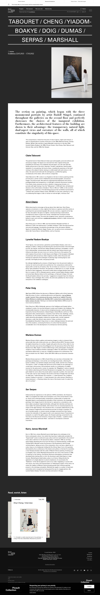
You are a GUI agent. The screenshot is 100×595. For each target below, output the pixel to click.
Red (27, 293)
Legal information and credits (15, 577)
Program (21, 8)
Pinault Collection (21, 1)
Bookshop (89, 556)
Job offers (89, 560)
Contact (90, 552)
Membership (48, 8)
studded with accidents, (50, 218)
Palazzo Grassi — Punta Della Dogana (78, 1)
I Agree (89, 586)
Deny (89, 590)
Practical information (50, 564)
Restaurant (89, 554)
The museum (29, 8)
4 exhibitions (32, 11)
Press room (89, 558)
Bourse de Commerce (50, 1)
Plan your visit (39, 8)
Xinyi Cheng (32, 202)
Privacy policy (11, 580)
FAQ (9, 578)
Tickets (84, 8)
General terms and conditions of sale (16, 582)
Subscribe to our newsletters (50, 571)
